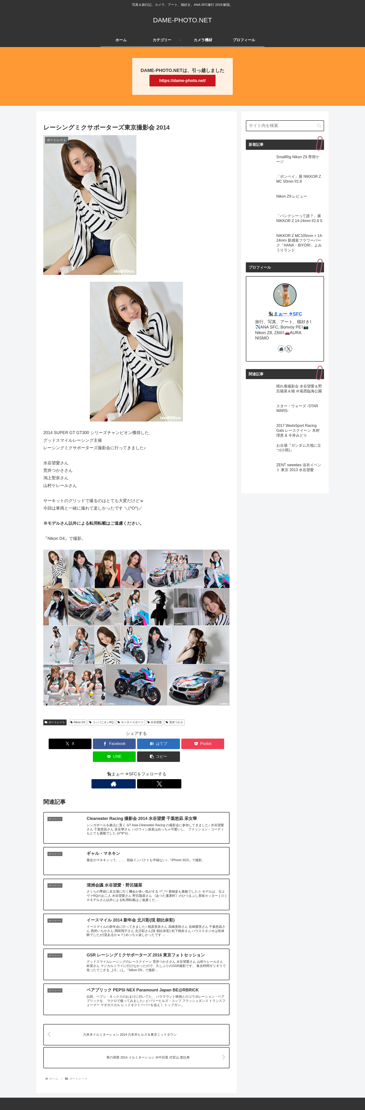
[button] (215, 744)
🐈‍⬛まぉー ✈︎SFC (285, 313)
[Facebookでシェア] (89, 744)
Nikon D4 (77, 722)
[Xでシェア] (58, 744)
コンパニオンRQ (101, 722)
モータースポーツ (130, 722)
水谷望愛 (154, 722)
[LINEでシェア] (183, 744)
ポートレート (55, 722)
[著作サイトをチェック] (131, 771)
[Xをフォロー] (141, 771)
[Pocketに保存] (152, 744)
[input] (285, 125)
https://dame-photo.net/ (182, 80)
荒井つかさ (174, 722)
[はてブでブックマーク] (121, 744)
